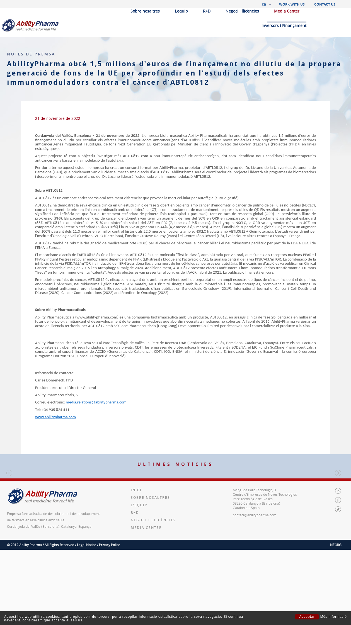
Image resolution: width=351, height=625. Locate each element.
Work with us (292, 4)
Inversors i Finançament (284, 25)
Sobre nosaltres (145, 11)
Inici (136, 558)
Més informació (333, 617)
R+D (206, 11)
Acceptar (306, 617)
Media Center (286, 11)
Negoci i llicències (242, 11)
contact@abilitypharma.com (254, 583)
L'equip (181, 11)
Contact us (324, 4)
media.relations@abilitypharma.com (96, 402)
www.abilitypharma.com (55, 416)
